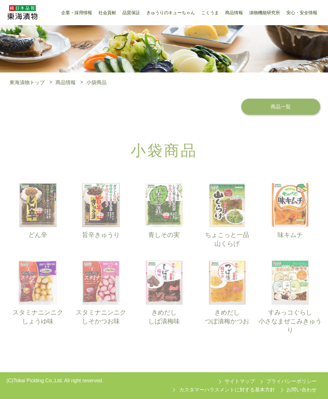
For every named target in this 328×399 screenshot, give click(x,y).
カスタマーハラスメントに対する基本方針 (227, 389)
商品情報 (66, 82)
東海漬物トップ (27, 82)
